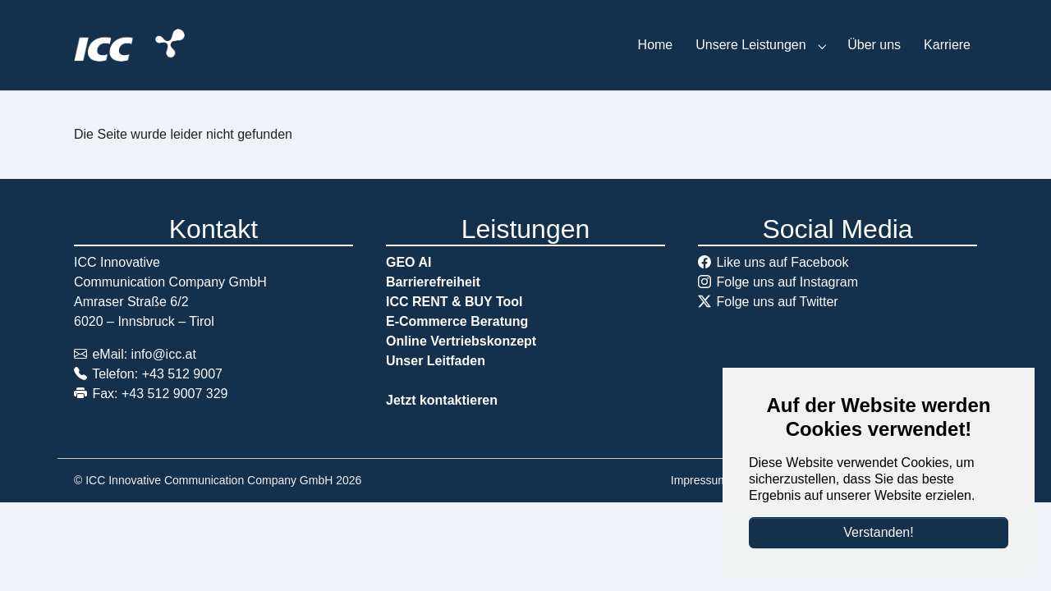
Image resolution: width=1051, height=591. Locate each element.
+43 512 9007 (182, 374)
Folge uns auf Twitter (777, 302)
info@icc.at (163, 354)
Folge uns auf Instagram (787, 282)
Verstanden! (878, 532)
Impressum (699, 480)
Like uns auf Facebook (782, 262)
